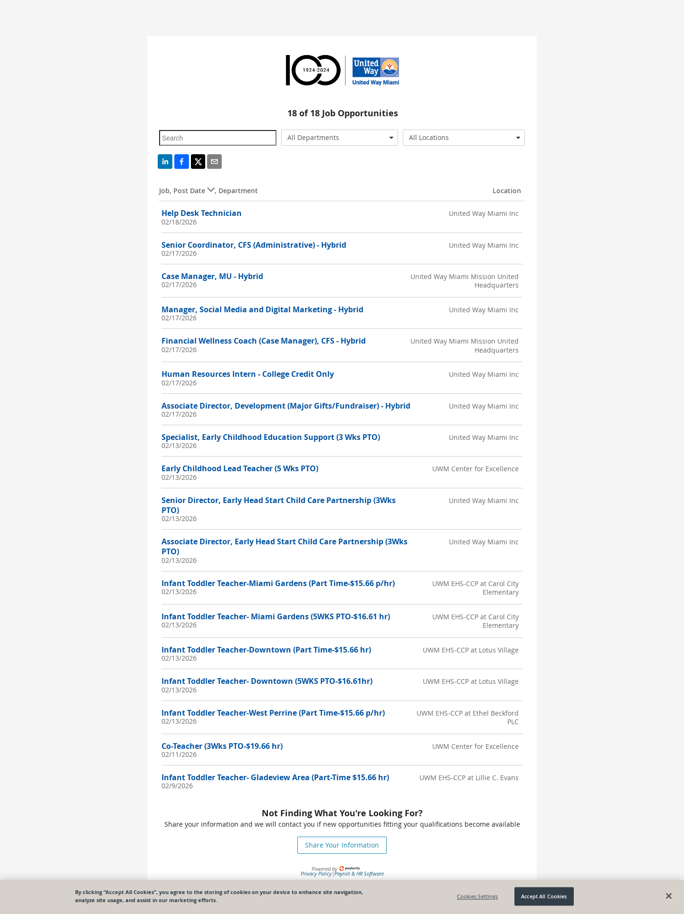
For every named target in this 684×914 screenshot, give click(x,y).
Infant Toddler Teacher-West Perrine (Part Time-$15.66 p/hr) (273, 713)
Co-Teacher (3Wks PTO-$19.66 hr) (222, 746)
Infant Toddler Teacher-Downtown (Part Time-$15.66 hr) (266, 649)
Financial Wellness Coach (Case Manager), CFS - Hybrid (264, 341)
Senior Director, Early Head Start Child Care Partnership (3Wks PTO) (279, 505)
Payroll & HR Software (359, 873)
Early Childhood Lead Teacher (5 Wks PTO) (240, 468)
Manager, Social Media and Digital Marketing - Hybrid (262, 309)
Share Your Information (342, 844)
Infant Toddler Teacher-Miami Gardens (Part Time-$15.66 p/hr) (278, 583)
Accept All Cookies (544, 896)
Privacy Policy (316, 873)
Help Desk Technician (202, 213)
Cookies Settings (477, 896)
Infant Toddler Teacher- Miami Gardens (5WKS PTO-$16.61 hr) (276, 616)
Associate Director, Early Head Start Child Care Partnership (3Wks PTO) (285, 546)
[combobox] (340, 138)
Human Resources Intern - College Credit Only (248, 374)
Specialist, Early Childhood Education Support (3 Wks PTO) (271, 437)
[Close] (668, 896)
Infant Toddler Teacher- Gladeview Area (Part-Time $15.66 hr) (275, 777)
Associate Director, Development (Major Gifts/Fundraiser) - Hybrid (286, 406)
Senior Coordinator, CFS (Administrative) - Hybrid (254, 245)
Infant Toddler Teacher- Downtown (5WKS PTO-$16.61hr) (267, 681)
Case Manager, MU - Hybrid (212, 276)
